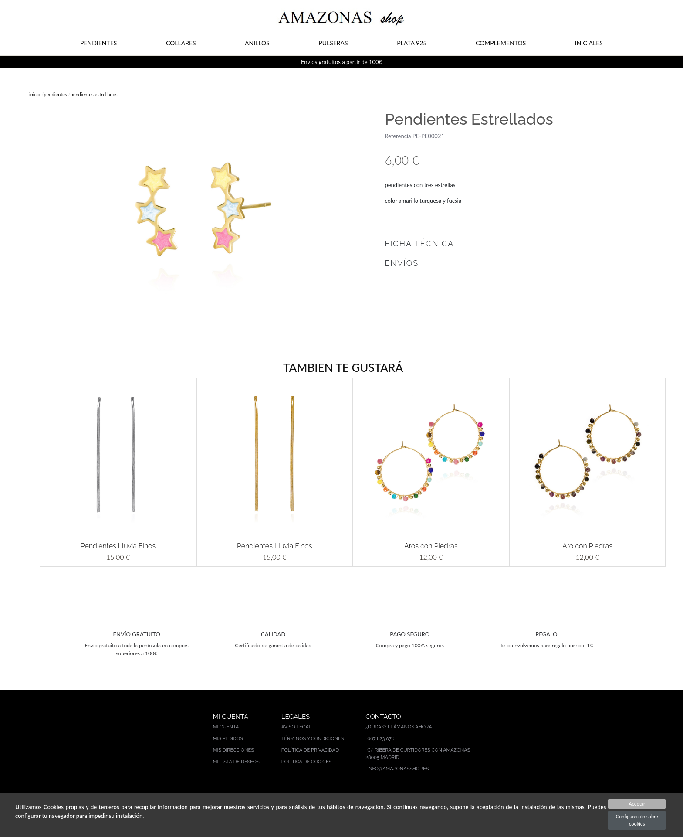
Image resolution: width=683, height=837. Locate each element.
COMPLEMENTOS (501, 43)
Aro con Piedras (587, 546)
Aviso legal (296, 727)
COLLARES (181, 43)
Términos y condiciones (312, 739)
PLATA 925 (411, 43)
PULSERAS (333, 43)
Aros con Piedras (431, 546)
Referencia (398, 136)
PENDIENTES (98, 43)
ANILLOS (257, 43)
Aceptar (637, 803)
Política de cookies (306, 762)
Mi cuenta (226, 727)
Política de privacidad (310, 750)
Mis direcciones (233, 750)
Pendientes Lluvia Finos (118, 546)
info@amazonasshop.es (398, 769)
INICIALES (589, 43)
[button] (27, 472)
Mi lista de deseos (236, 762)
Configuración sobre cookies (637, 820)
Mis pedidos (228, 739)
